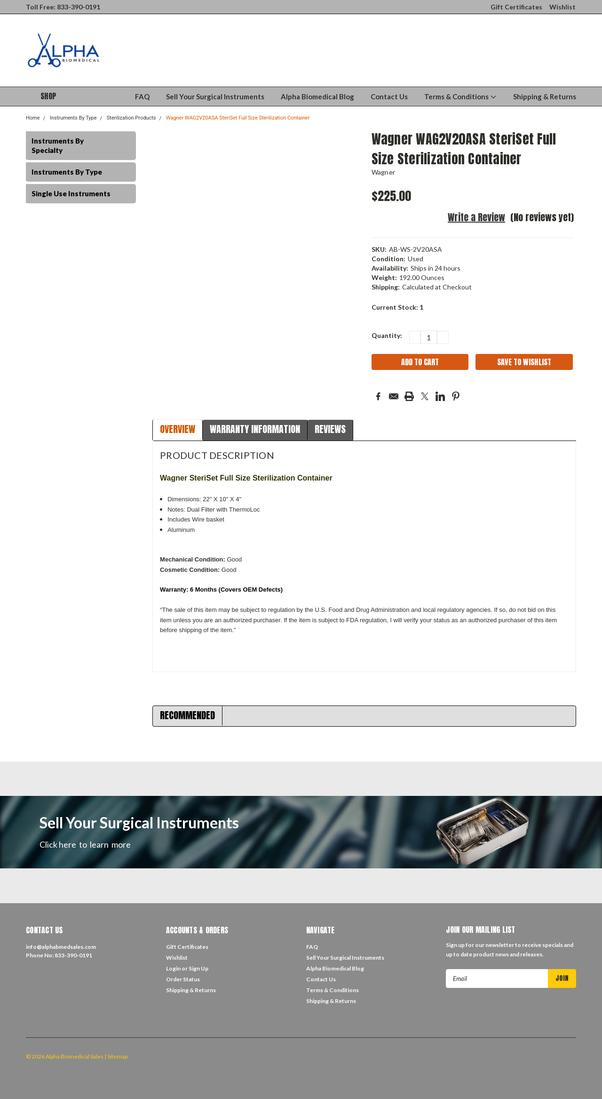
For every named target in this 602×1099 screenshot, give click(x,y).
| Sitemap (115, 1056)
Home (33, 118)
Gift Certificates (516, 7)
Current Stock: (397, 307)
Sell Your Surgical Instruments (215, 96)
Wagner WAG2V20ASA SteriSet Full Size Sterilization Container (238, 118)
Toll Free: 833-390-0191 (63, 7)
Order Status (183, 979)
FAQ (142, 96)
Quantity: (387, 335)
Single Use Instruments (71, 193)
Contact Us (389, 96)
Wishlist (562, 7)
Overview (177, 429)
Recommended (187, 715)
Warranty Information (255, 429)
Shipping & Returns (544, 96)
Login (173, 968)
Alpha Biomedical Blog (317, 96)
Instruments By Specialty (58, 145)
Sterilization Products (131, 118)
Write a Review (476, 217)
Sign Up (198, 968)
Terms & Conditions (460, 96)
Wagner (384, 172)
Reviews (330, 429)
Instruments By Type (73, 118)
